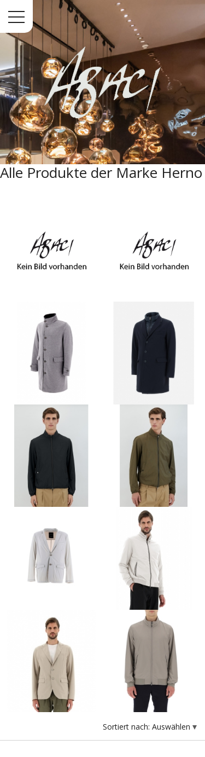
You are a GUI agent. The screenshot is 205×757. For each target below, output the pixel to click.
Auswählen (172, 726)
